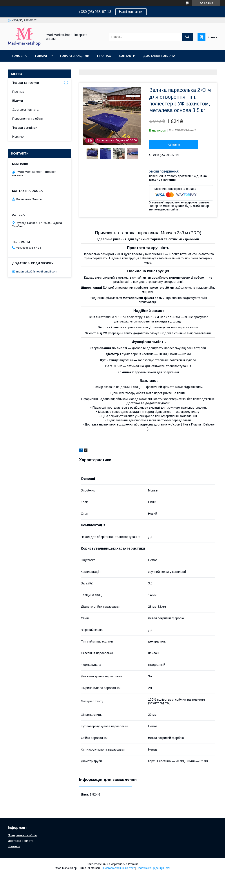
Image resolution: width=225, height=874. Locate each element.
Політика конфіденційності (153, 868)
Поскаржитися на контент (119, 868)
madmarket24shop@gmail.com (36, 271)
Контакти (127, 55)
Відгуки (17, 100)
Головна (19, 55)
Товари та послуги (25, 82)
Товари (40, 55)
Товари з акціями (74, 55)
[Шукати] (187, 37)
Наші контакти (131, 12)
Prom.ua (133, 864)
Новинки (18, 136)
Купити (174, 144)
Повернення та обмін (30, 67)
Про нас (104, 55)
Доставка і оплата (159, 55)
